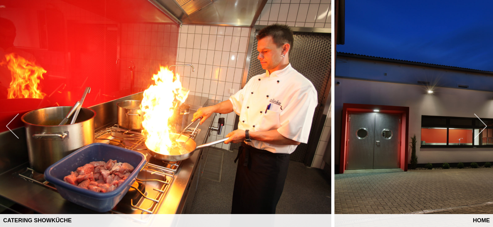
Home (481, 220)
